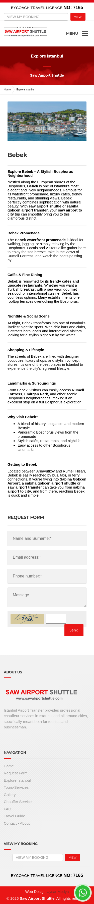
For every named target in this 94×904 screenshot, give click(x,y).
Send (73, 630)
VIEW (78, 17)
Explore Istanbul (17, 780)
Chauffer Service (18, 802)
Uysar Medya (58, 891)
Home (7, 89)
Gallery (10, 794)
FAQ (7, 809)
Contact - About (17, 823)
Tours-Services (16, 787)
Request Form (16, 773)
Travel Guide (14, 816)
